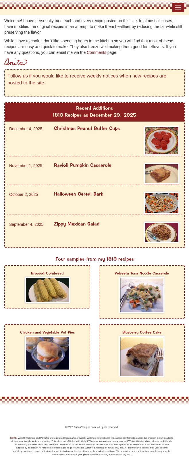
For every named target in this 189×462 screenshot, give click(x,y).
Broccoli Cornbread (47, 273)
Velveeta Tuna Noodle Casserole (142, 273)
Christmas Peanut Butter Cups (87, 128)
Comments (96, 52)
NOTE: (13, 438)
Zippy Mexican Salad (76, 224)
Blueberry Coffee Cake (141, 332)
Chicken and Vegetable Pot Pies (47, 332)
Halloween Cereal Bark (78, 194)
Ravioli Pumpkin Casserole (82, 165)
